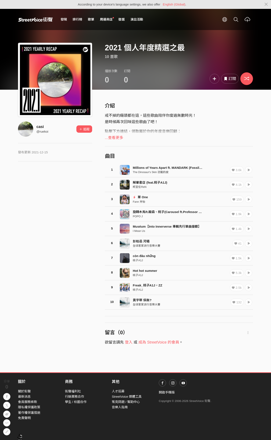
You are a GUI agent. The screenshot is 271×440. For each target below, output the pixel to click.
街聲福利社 (73, 391)
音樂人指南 (120, 407)
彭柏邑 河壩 (141, 241)
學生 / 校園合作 (76, 402)
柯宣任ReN (140, 186)
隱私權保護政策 (29, 407)
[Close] (266, 4)
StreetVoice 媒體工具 (127, 396)
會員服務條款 (27, 402)
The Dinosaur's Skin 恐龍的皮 (151, 172)
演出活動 (136, 19)
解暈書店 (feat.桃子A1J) (150, 182)
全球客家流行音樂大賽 (146, 245)
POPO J (138, 216)
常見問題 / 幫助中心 (126, 402)
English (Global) (174, 4)
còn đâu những (144, 256)
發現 (64, 19)
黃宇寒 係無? (142, 300)
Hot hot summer (145, 270)
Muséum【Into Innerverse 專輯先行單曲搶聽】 (167, 226)
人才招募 (118, 391)
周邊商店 (107, 19)
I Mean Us (139, 230)
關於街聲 (24, 391)
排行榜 (77, 19)
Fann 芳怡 (139, 201)
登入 (129, 342)
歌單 (91, 19)
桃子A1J (138, 260)
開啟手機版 (167, 392)
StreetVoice (35, 19)
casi (40, 127)
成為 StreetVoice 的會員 (158, 342)
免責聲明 (24, 418)
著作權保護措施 (29, 412)
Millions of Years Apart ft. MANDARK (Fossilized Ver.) (173, 167)
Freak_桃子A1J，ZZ (147, 285)
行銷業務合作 (74, 396)
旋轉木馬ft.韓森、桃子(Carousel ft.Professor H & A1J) (172, 212)
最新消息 (24, 396)
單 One (140, 197)
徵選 (121, 19)
